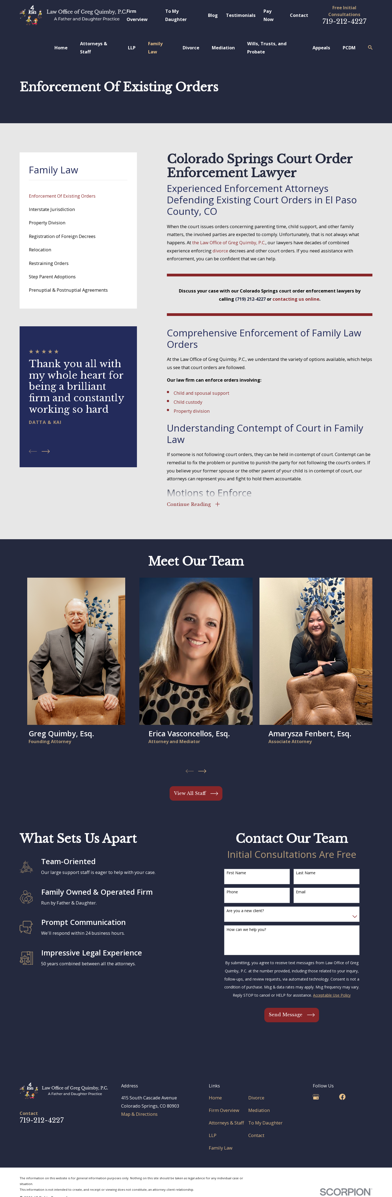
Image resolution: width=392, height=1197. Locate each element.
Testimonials (241, 15)
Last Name (306, 873)
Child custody (188, 402)
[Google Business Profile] (316, 1097)
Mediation (259, 1110)
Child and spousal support (201, 393)
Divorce (256, 1098)
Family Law (220, 1148)
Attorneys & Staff (226, 1123)
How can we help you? (246, 929)
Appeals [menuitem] (321, 47)
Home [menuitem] (61, 47)
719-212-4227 (344, 21)
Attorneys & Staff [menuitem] (93, 47)
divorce (220, 251)
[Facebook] (342, 1097)
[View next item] (46, 451)
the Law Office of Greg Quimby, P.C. (228, 242)
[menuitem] (78, 196)
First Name (236, 873)
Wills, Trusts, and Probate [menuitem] (267, 47)
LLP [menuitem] (132, 47)
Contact (299, 15)
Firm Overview (224, 1110)
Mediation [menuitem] (223, 47)
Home (215, 1098)
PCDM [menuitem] (349, 47)
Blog (213, 15)
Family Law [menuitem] (155, 47)
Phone (232, 892)
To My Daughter (265, 1123)
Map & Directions (139, 1114)
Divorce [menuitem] (191, 47)
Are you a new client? (245, 911)
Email (300, 892)
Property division (192, 411)
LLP (212, 1135)
